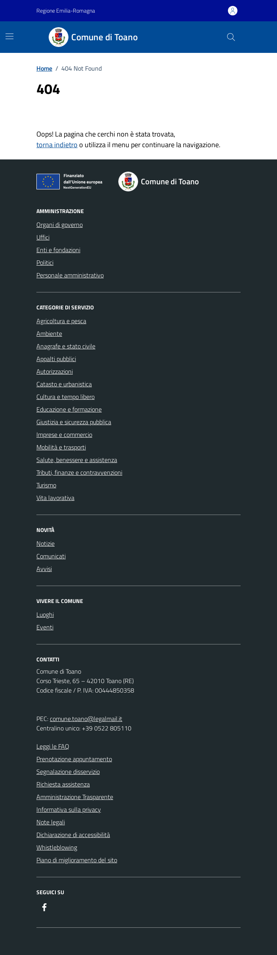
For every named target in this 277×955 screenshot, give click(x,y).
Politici (44, 262)
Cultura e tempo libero (65, 396)
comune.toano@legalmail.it (86, 718)
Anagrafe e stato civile (65, 346)
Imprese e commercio (64, 434)
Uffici (42, 237)
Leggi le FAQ (52, 746)
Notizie (45, 543)
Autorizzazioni (54, 371)
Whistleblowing (56, 847)
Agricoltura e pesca (61, 321)
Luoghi (45, 614)
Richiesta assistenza (63, 784)
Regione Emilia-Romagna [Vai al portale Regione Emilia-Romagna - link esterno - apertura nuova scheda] (65, 10)
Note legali (50, 822)
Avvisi (44, 568)
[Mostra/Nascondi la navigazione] (9, 36)
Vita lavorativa (55, 497)
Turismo (46, 485)
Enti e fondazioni (58, 250)
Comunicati (51, 556)
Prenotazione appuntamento (74, 759)
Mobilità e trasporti (61, 447)
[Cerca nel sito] (231, 37)
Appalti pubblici (56, 358)
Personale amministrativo (70, 275)
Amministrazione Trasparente (74, 796)
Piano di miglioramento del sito (76, 860)
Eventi (44, 627)
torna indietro (57, 144)
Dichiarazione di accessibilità (73, 834)
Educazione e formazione (69, 409)
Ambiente (49, 333)
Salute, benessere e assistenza (76, 459)
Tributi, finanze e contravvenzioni (79, 472)
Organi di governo (59, 224)
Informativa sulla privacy (68, 809)
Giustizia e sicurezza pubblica (73, 422)
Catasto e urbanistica (64, 384)
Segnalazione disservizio (68, 771)
